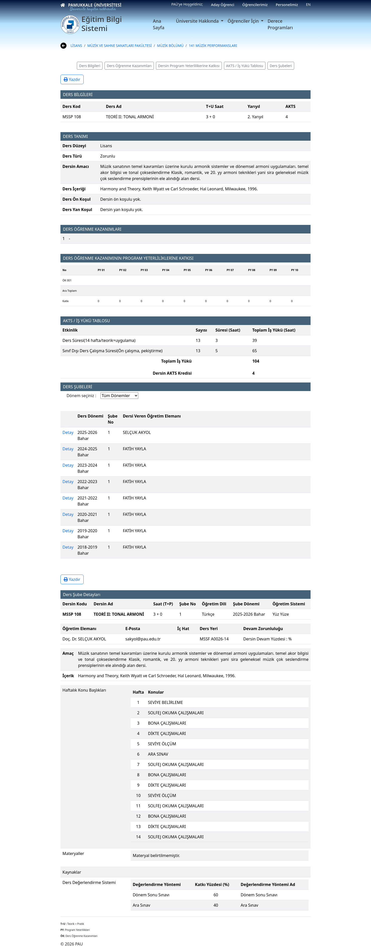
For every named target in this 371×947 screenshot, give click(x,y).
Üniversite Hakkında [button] (198, 21)
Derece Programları (280, 24)
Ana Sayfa (158, 24)
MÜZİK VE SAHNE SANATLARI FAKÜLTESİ (119, 45)
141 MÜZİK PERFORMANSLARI (213, 45)
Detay (68, 432)
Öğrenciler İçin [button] (243, 21)
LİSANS (76, 45)
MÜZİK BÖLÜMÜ (170, 45)
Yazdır (72, 79)
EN (308, 4)
